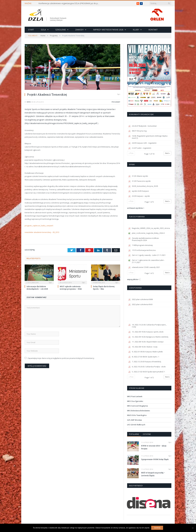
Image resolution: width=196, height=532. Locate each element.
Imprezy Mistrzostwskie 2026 (108, 29)
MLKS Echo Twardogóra (136, 415)
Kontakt (153, 29)
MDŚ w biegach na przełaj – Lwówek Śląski (153, 474)
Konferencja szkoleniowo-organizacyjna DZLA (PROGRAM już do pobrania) (70, 3)
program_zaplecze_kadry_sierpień (39, 225)
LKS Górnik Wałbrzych (136, 424)
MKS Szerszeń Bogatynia (137, 406)
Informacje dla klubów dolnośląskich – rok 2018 (37, 287)
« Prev (131, 153)
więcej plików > (133, 279)
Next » (167, 153)
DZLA (43, 29)
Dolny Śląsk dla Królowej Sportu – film (103, 287)
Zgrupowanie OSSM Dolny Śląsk (155, 459)
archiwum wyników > (135, 208)
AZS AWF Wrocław (134, 420)
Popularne (134, 434)
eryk (29, 102)
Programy (116, 102)
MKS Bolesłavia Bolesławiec (138, 410)
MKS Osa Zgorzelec (135, 401)
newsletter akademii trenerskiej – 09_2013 (42, 232)
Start (31, 29)
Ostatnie (147, 434)
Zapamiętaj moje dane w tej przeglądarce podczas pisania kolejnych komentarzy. (61, 358)
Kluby (136, 29)
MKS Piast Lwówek (134, 396)
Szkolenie (60, 29)
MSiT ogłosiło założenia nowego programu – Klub (71, 287)
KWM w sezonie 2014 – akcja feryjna (153, 447)
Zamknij (157, 528)
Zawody (79, 29)
